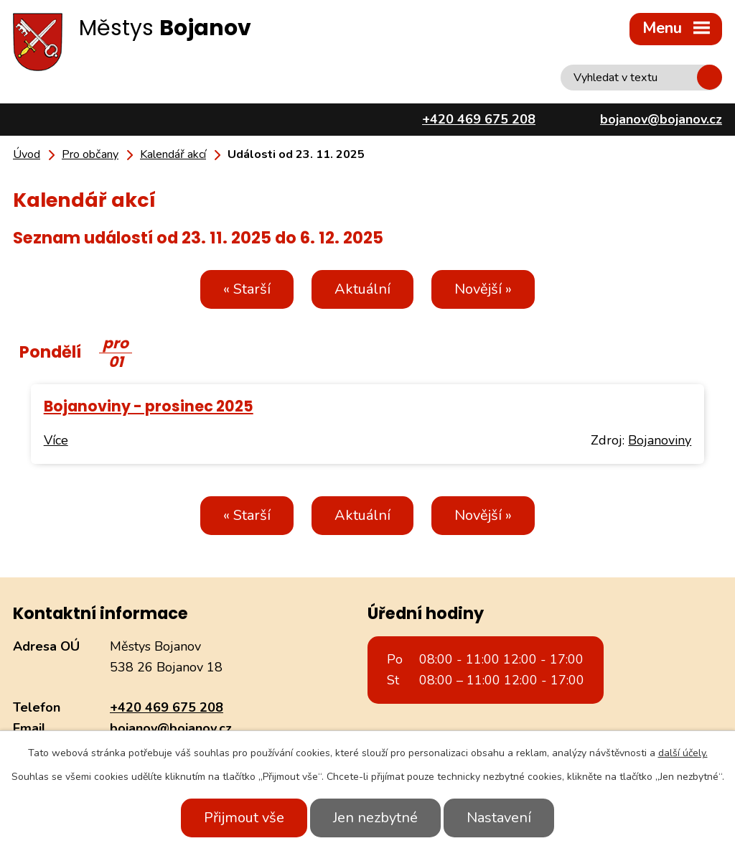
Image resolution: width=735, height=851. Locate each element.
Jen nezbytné (375, 817)
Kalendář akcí (173, 154)
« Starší (247, 289)
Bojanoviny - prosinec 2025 (148, 406)
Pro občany (90, 154)
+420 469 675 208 (166, 707)
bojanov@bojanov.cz (171, 728)
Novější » (483, 289)
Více (56, 440)
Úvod (26, 154)
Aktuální (362, 289)
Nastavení (499, 817)
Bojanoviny (659, 440)
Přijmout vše (244, 817)
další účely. (683, 753)
